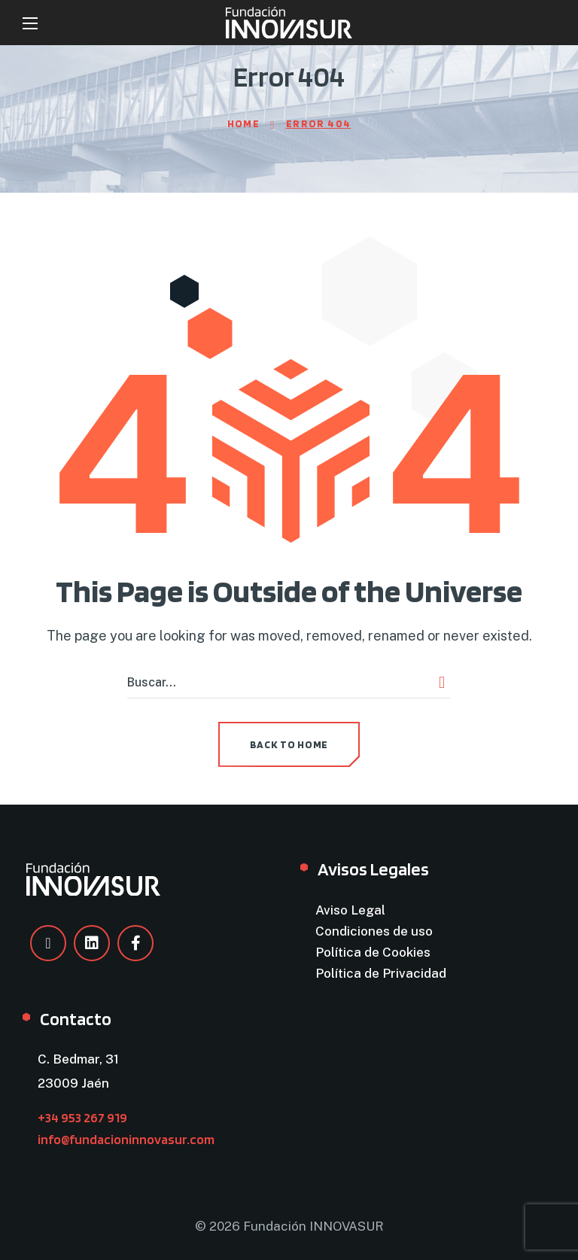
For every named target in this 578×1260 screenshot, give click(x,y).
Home (243, 123)
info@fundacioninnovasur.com (126, 1139)
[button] (289, 744)
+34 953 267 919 (82, 1117)
